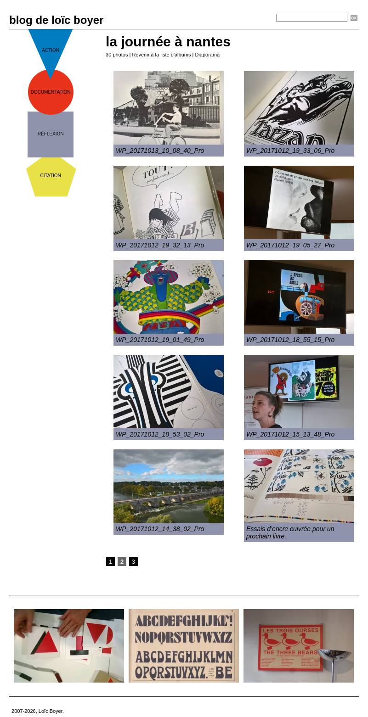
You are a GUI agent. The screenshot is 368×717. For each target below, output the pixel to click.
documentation (51, 92)
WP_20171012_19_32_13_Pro (160, 245)
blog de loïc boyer (56, 20)
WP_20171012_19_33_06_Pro (290, 150)
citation (50, 175)
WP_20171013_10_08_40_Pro (160, 150)
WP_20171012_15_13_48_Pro (290, 434)
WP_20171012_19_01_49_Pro (160, 339)
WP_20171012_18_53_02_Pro (160, 434)
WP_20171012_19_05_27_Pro (290, 245)
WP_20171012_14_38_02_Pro (160, 528)
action (50, 50)
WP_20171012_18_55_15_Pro (290, 339)
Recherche (260, 18)
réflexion (51, 133)
